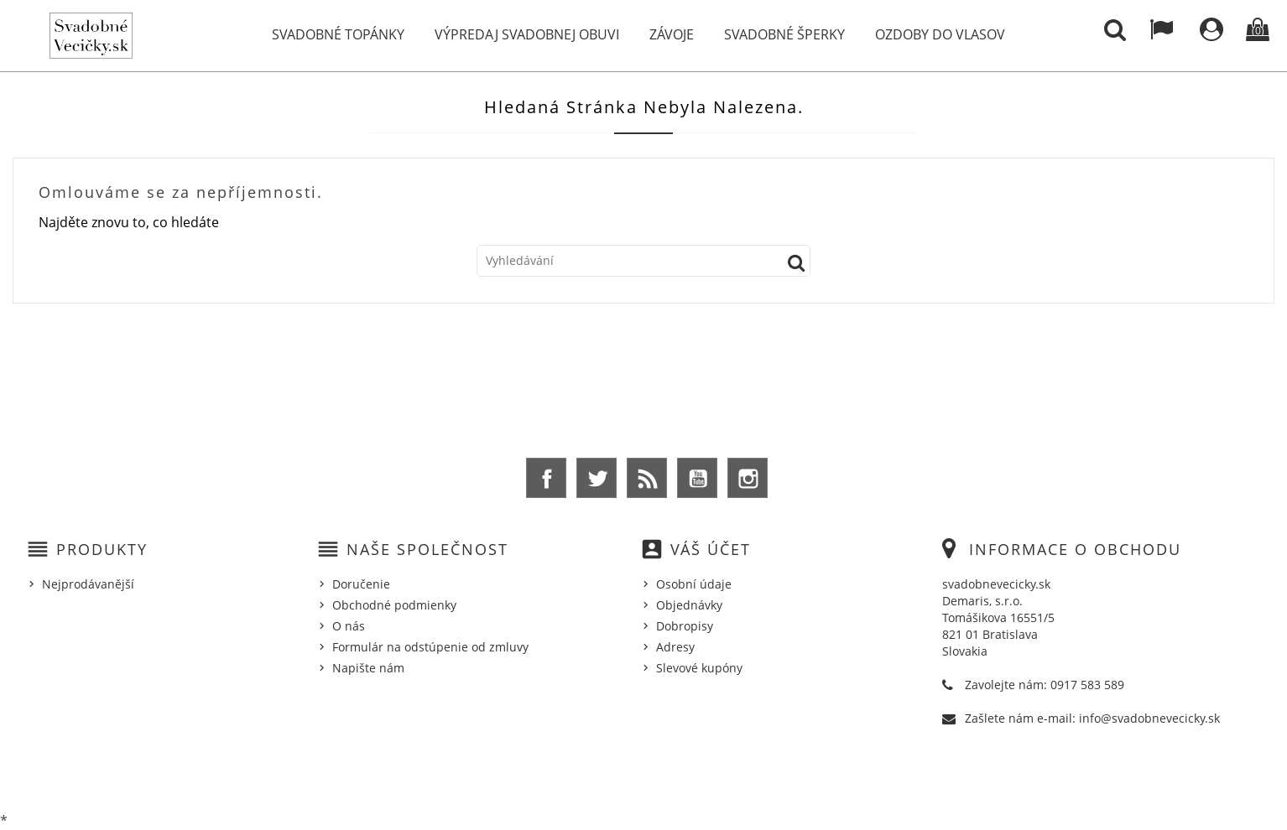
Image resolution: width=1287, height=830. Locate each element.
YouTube (697, 478)
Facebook (546, 478)
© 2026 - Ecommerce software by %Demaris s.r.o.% (644, 774)
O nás (348, 626)
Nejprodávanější (88, 584)
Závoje (671, 34)
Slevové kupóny (699, 668)
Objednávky (689, 605)
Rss (647, 478)
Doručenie (361, 584)
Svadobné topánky (338, 34)
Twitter (596, 478)
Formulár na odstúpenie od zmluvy (430, 647)
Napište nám (368, 668)
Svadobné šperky (784, 34)
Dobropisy (684, 626)
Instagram (747, 478)
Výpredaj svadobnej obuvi (527, 34)
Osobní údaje (694, 584)
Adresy (675, 647)
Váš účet (710, 549)
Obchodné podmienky (394, 605)
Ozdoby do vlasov (940, 34)
